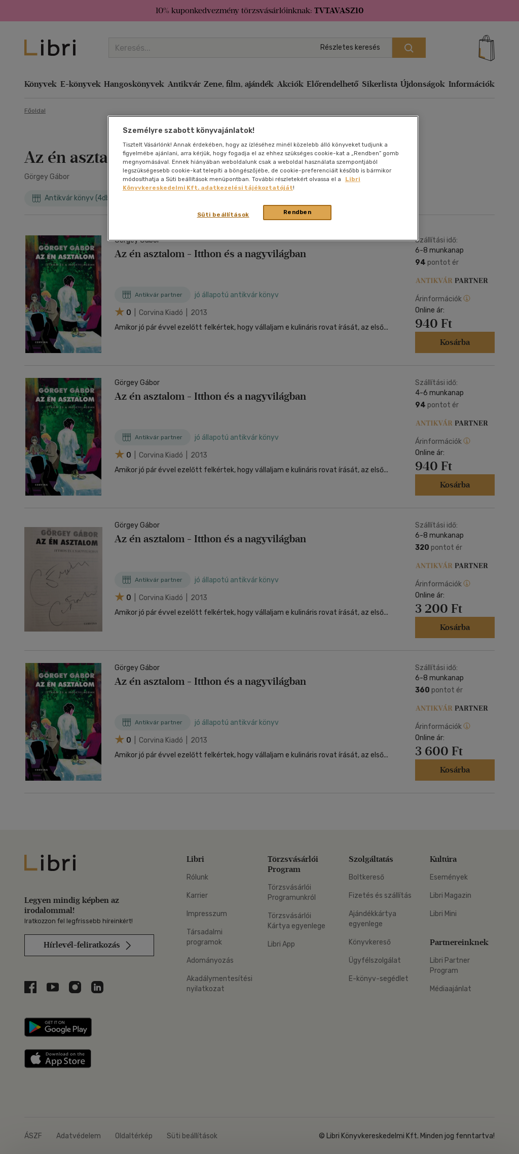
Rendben (297, 212)
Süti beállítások (223, 214)
